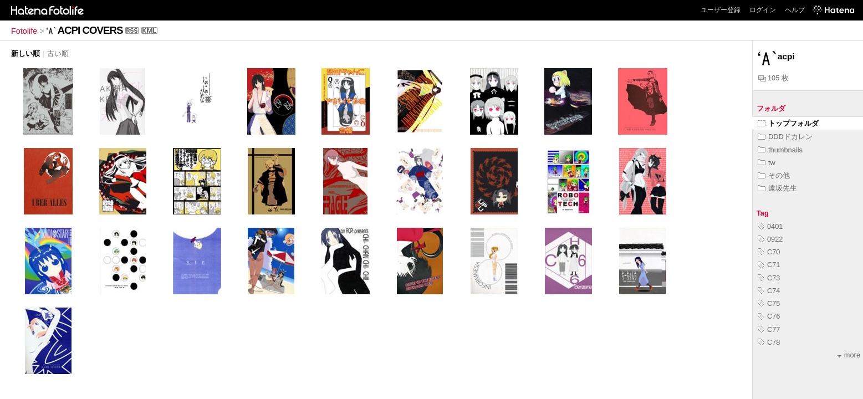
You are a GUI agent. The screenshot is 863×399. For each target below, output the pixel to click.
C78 (769, 342)
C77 (769, 329)
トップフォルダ (788, 123)
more (849, 355)
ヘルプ (795, 10)
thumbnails (780, 150)
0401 (770, 226)
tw (766, 162)
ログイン (762, 10)
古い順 (58, 53)
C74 (769, 291)
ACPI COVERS (90, 30)
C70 (769, 252)
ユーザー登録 (721, 10)
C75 (769, 303)
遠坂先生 (777, 188)
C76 (769, 316)
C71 (769, 264)
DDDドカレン (785, 136)
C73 (769, 278)
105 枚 (773, 78)
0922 (770, 239)
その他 (774, 175)
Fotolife (24, 31)
